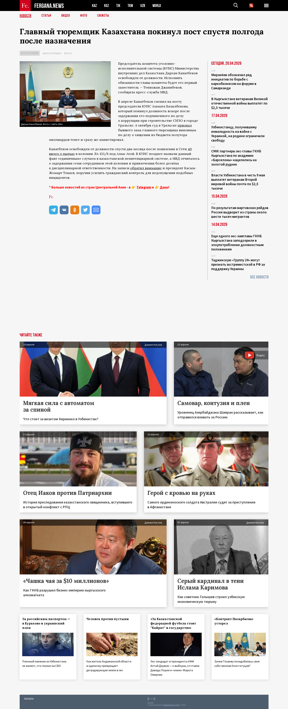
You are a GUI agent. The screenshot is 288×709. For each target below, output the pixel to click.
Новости (25, 15)
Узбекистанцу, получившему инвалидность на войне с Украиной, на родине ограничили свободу (238, 133)
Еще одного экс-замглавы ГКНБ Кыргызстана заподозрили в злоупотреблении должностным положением (237, 242)
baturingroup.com (171, 705)
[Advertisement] (144, 305)
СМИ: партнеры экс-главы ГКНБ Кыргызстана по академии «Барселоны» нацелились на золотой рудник (236, 157)
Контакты (29, 698)
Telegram (143, 187)
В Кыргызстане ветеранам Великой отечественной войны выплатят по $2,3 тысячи (239, 103)
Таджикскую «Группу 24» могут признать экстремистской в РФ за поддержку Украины (238, 264)
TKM (130, 5)
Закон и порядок (51, 53)
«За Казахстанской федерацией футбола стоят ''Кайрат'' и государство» (173, 623)
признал (185, 125)
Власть (68, 53)
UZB (142, 5)
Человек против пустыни (107, 619)
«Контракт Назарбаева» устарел (234, 621)
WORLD (156, 5)
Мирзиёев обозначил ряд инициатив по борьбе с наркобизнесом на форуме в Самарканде (233, 81)
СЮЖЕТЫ (103, 15)
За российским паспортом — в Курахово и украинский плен (46, 623)
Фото (83, 15)
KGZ (106, 5)
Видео (65, 15)
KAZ (94, 5)
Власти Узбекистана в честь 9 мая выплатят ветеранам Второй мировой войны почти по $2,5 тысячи (238, 181)
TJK (118, 5)
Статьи (46, 15)
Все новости (259, 277)
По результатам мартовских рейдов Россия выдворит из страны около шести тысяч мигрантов (239, 212)
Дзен (164, 187)
